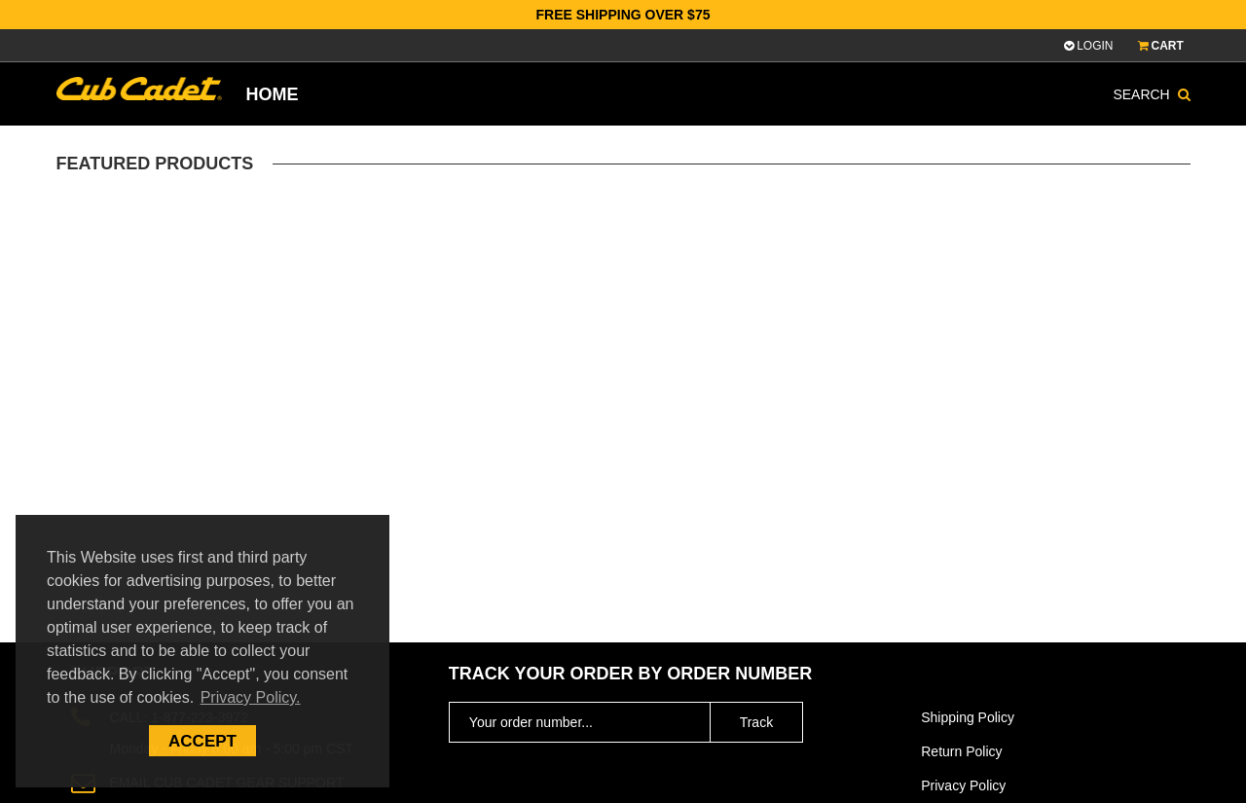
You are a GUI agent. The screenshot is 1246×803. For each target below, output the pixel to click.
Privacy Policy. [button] (251, 697)
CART (1164, 46)
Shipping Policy (967, 717)
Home (272, 94)
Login (1088, 46)
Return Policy (961, 751)
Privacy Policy (963, 785)
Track (756, 722)
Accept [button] (202, 741)
